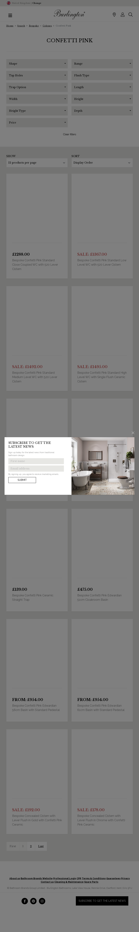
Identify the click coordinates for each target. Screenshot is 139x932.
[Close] (133, 433)
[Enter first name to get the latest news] (36, 461)
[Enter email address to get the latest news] (36, 468)
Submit (22, 480)
